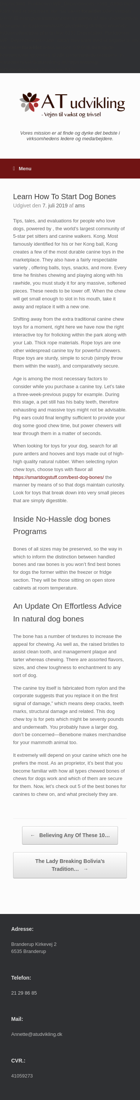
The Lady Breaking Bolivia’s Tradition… (70, 865)
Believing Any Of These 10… (70, 835)
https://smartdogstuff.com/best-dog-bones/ (58, 477)
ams (80, 206)
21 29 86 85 (24, 993)
